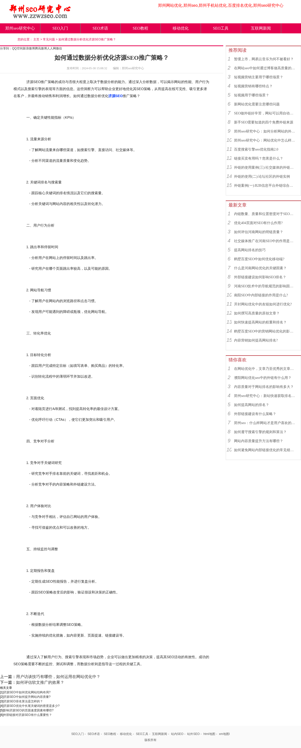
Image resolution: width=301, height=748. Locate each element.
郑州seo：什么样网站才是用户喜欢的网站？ (265, 423)
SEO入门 (60, 28)
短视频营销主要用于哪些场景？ (258, 77)
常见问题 (49, 39)
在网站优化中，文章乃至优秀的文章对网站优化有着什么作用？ (265, 369)
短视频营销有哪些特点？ (253, 86)
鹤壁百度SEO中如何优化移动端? (259, 259)
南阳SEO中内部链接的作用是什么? (261, 295)
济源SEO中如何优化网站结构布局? (26, 692)
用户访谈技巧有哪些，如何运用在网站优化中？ (58, 676)
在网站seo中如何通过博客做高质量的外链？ (265, 68)
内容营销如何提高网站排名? (256, 340)
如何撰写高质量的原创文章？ (257, 313)
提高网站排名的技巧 (250, 250)
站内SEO (177, 734)
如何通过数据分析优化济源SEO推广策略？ (87, 39)
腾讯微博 (41, 48)
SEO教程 (140, 28)
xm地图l (224, 734)
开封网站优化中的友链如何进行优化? (263, 304)
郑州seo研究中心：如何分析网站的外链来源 (265, 131)
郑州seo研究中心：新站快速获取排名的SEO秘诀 (265, 396)
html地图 (209, 734)
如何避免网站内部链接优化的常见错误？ (265, 450)
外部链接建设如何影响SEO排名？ (260, 277)
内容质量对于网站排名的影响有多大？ (264, 387)
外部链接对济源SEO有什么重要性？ (27, 715)
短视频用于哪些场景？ (251, 95)
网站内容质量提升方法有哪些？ (258, 441)
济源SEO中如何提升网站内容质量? (26, 697)
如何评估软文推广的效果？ (40, 682)
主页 (36, 39)
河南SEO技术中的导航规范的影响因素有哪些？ (265, 286)
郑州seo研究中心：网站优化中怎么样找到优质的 (265, 140)
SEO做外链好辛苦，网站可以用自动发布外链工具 (265, 113)
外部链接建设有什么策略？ (255, 414)
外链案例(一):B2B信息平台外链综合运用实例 (265, 185)
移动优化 (181, 28)
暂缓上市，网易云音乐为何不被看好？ (264, 59)
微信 (59, 48)
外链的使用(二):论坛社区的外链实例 (262, 176)
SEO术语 (100, 28)
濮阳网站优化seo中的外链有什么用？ (262, 378)
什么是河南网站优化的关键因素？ (260, 268)
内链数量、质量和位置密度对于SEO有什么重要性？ (265, 214)
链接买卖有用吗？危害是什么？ (258, 158)
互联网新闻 (261, 28)
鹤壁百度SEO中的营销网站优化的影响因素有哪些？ (265, 331)
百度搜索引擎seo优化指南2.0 (256, 149)
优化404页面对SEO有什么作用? (258, 223)
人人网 (51, 48)
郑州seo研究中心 (20, 28)
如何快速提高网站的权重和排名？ (260, 322)
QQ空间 (17, 48)
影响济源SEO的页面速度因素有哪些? (28, 710)
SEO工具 (221, 28)
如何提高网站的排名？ (251, 405)
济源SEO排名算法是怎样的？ (23, 701)
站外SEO (193, 734)
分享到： (6, 48)
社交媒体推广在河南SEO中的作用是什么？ (265, 241)
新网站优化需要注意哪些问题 (257, 104)
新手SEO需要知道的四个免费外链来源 (263, 122)
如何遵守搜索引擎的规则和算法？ (260, 432)
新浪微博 (29, 48)
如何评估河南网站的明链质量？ (258, 232)
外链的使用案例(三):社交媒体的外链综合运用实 (265, 167)
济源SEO (115, 96)
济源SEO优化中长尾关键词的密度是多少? (31, 706)
